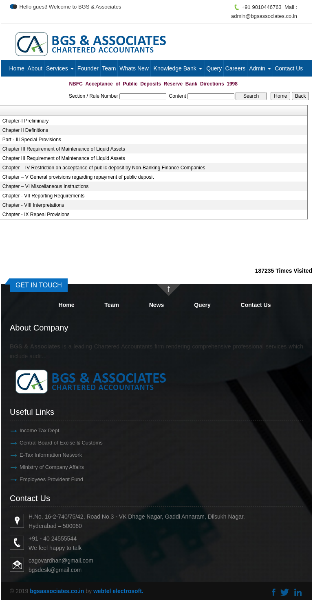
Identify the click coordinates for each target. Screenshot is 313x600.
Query (214, 68)
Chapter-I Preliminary (25, 121)
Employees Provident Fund (42, 479)
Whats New (134, 68)
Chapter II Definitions (25, 130)
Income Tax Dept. (30, 430)
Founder (88, 68)
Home (16, 68)
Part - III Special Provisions (31, 139)
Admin (260, 68)
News (156, 305)
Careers (235, 68)
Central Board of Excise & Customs (51, 443)
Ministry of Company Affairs (42, 467)
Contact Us (289, 68)
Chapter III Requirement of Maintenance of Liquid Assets (63, 149)
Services (60, 68)
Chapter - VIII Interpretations (33, 205)
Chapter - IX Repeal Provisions (36, 214)
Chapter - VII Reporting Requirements (43, 196)
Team (109, 68)
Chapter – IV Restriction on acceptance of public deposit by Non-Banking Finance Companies (103, 168)
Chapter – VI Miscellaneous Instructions (45, 186)
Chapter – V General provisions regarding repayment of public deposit (78, 177)
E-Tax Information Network (41, 455)
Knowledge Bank (178, 68)
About (35, 68)
